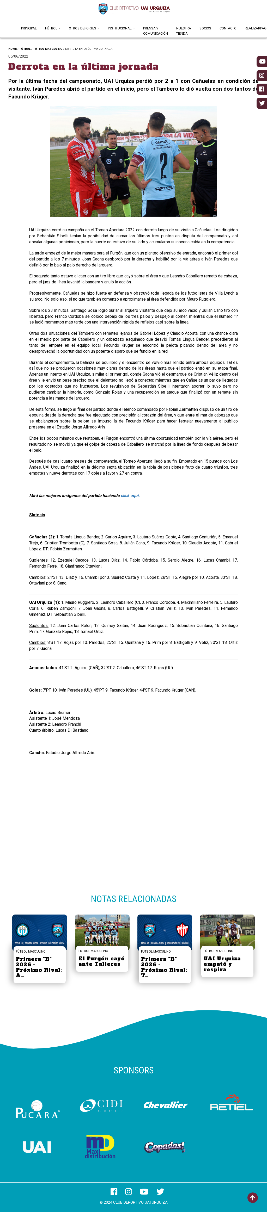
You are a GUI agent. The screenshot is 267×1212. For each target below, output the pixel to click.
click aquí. (130, 495)
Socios (205, 28)
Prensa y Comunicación (155, 30)
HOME (12, 49)
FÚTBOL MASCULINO (47, 49)
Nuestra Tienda (183, 30)
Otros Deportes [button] (83, 28)
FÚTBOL (25, 49)
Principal (29, 28)
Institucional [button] (120, 28)
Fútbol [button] (51, 28)
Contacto (228, 28)
